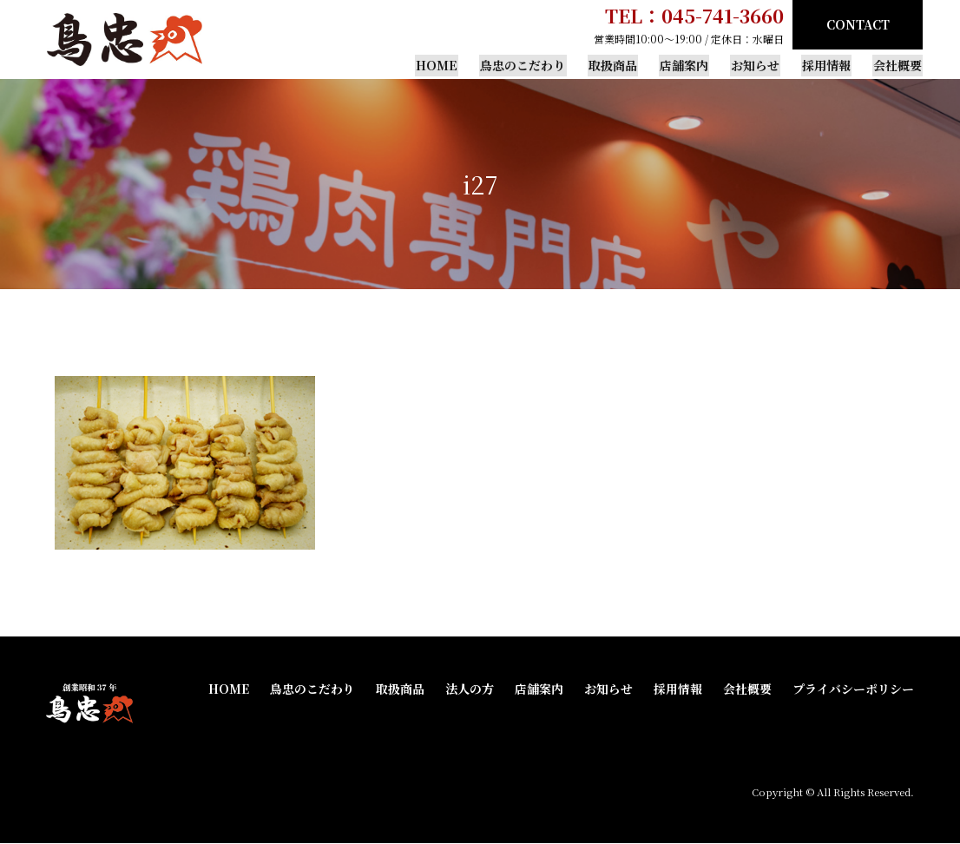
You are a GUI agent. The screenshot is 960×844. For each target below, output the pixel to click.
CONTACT (858, 24)
